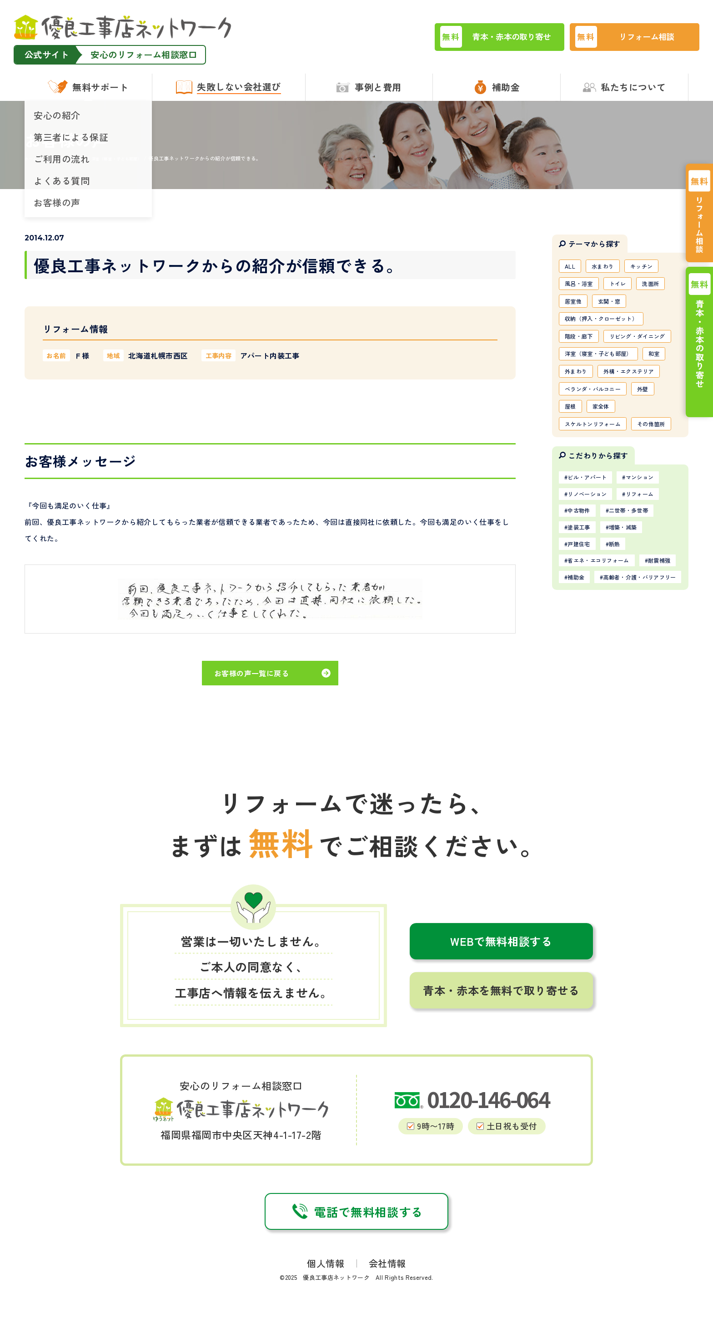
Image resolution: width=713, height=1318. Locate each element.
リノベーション (592, 575)
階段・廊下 (582, 344)
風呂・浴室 (582, 286)
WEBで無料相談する (501, 956)
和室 (572, 403)
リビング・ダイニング (598, 364)
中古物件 (582, 594)
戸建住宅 (582, 631)
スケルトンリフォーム (598, 481)
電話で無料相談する (356, 1227)
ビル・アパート (592, 556)
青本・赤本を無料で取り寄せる (501, 1005)
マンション (653, 556)
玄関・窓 (616, 305)
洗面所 (664, 286)
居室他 (575, 305)
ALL (571, 266)
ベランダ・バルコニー (598, 442)
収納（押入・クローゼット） (608, 325)
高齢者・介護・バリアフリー (611, 687)
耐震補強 (582, 668)
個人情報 (325, 1278)
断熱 (623, 631)
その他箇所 (582, 501)
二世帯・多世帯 (640, 594)
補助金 (627, 668)
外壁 (656, 442)
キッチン (653, 266)
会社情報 (387, 1278)
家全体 (607, 462)
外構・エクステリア (595, 423)
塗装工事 (582, 612)
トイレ (626, 286)
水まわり (609, 266)
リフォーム (653, 575)
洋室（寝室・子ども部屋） (605, 384)
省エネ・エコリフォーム (605, 649)
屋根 (572, 462)
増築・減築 (633, 612)
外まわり (610, 403)
